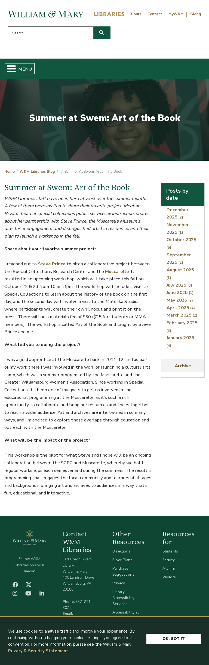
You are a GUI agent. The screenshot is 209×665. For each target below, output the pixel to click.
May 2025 (180, 300)
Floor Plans (122, 560)
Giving (195, 14)
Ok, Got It (173, 638)
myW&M (176, 14)
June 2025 (180, 292)
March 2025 (182, 315)
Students (170, 551)
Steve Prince (52, 264)
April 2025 (181, 308)
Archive (183, 366)
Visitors (169, 577)
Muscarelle (117, 271)
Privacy (118, 583)
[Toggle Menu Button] (9, 68)
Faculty (168, 560)
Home (9, 171)
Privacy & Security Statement (38, 651)
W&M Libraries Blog (37, 171)
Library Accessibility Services (123, 597)
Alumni (168, 568)
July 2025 (179, 285)
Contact (154, 14)
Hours (136, 14)
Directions (121, 551)
